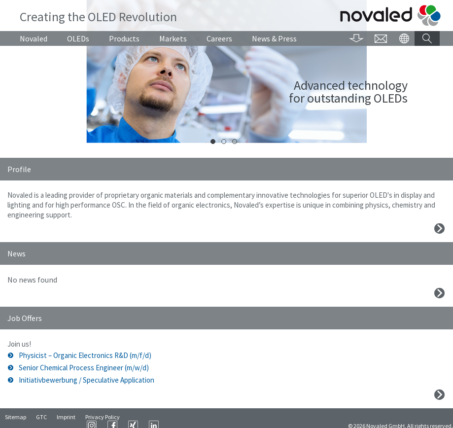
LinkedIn (272, 418)
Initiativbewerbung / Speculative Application (86, 380)
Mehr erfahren (439, 228)
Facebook (231, 418)
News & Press (274, 38)
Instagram (210, 418)
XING (251, 418)
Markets (173, 38)
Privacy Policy (102, 418)
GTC (41, 418)
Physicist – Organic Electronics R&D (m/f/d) (85, 355)
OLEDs (78, 38)
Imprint (66, 418)
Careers (219, 38)
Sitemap (15, 418)
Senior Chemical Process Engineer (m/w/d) (84, 367)
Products (124, 38)
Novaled (33, 38)
